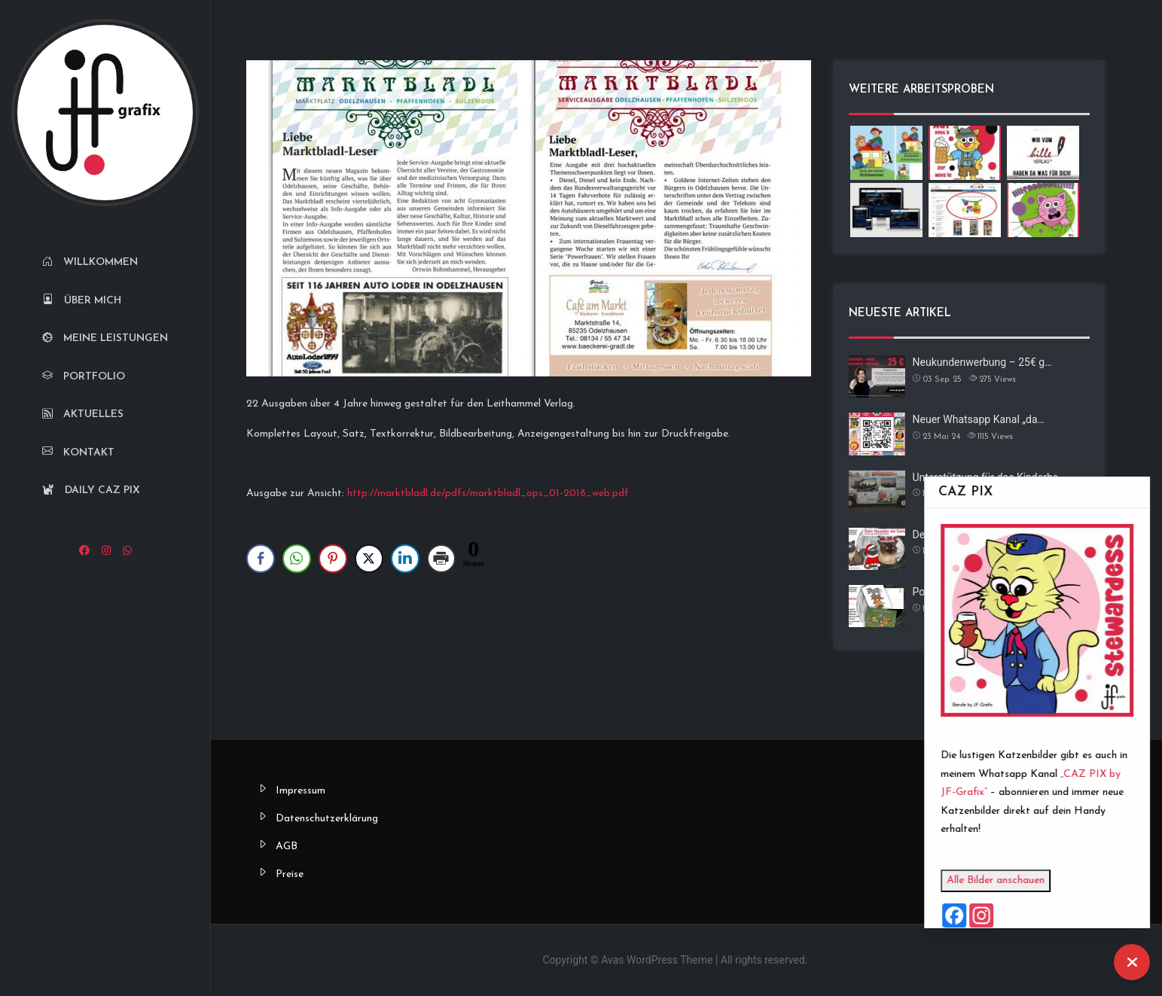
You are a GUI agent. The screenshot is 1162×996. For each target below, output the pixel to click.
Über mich (81, 300)
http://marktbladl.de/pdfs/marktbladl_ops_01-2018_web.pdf (488, 493)
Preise (289, 874)
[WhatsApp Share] (296, 558)
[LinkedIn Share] (405, 558)
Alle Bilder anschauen (1027, 880)
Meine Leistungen (105, 338)
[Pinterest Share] (333, 558)
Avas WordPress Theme (656, 960)
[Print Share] (441, 558)
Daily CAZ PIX (91, 490)
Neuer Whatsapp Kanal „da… (979, 419)
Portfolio (83, 376)
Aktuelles (83, 414)
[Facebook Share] (260, 558)
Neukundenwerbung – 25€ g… (982, 362)
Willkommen (90, 262)
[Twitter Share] (369, 558)
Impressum (300, 790)
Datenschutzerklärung (327, 818)
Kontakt (78, 452)
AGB (286, 846)
